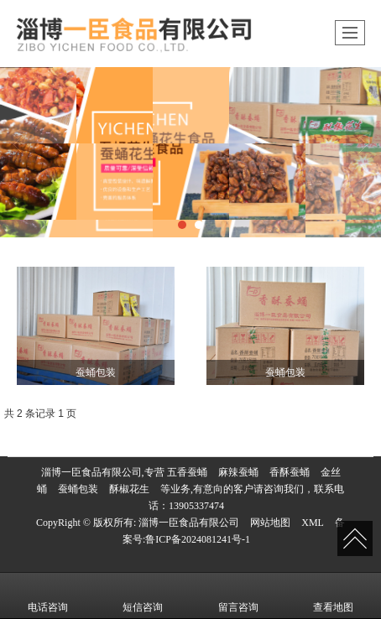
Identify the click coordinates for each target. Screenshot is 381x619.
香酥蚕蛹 (289, 472)
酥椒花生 (129, 489)
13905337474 (196, 506)
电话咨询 (48, 595)
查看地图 (333, 595)
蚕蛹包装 (78, 489)
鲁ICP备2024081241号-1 (197, 539)
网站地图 (270, 522)
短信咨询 (143, 595)
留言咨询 (238, 595)
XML (312, 522)
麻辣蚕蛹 (238, 472)
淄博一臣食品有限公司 (188, 522)
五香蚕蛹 (187, 472)
